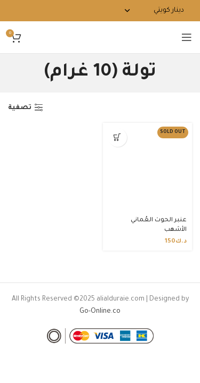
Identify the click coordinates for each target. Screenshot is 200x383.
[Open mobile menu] (186, 37)
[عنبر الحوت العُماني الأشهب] (148, 167)
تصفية (19, 108)
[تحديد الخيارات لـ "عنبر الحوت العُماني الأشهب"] (117, 137)
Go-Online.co (100, 311)
